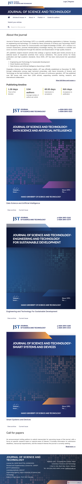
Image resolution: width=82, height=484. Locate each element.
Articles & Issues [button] (19, 17)
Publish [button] (41, 17)
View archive (12, 210)
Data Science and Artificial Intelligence (23, 203)
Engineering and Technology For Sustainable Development (31, 311)
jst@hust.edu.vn (70, 468)
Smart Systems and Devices (18, 420)
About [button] (32, 17)
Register (71, 1)
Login (65, 1)
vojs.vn (79, 482)
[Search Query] (22, 27)
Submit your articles (15, 22)
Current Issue (23, 210)
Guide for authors (54, 17)
